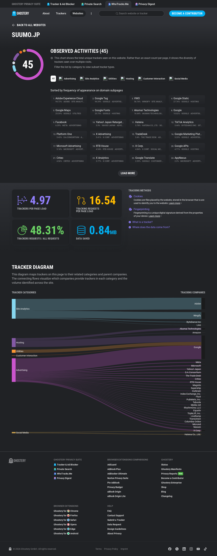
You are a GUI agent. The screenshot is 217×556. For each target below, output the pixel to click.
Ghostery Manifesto (171, 469)
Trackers (61, 13)
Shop (163, 487)
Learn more (175, 203)
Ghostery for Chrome (66, 511)
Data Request (114, 524)
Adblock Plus (114, 469)
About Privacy (114, 533)
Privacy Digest (145, 4)
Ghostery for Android (66, 533)
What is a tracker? (140, 222)
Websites (78, 13)
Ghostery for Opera (65, 524)
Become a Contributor (187, 13)
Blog (163, 491)
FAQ (109, 511)
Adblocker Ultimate (117, 473)
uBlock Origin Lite (116, 496)
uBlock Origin (114, 491)
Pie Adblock (113, 482)
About (46, 13)
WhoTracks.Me (118, 4)
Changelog (166, 496)
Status (164, 464)
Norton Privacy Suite (117, 478)
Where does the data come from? (149, 227)
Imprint (124, 549)
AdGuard (111, 464)
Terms (98, 549)
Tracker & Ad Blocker (61, 4)
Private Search (91, 4)
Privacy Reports (172, 473)
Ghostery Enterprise (171, 482)
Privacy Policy (111, 549)
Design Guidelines (116, 529)
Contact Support (115, 515)
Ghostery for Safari (65, 520)
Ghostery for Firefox (66, 515)
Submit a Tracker (116, 520)
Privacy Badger (115, 487)
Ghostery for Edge (64, 529)
